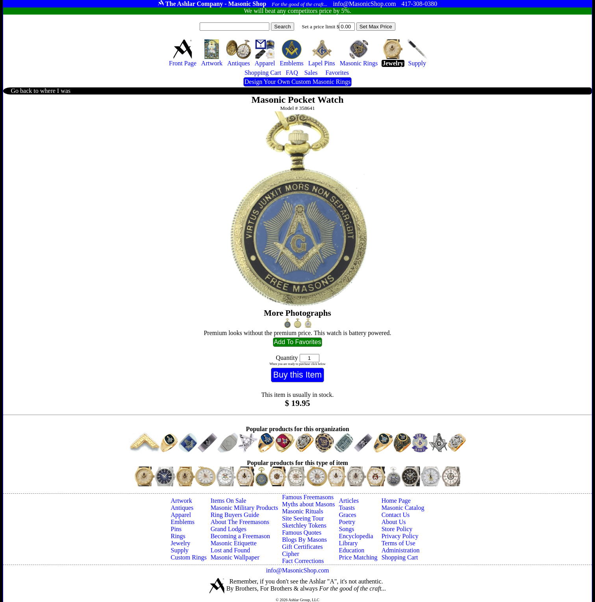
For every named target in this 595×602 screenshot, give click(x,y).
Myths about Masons (308, 504)
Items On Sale (229, 500)
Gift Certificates (302, 546)
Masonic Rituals (302, 511)
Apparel (181, 514)
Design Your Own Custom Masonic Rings (297, 81)
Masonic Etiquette (234, 543)
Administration (401, 550)
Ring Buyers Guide (235, 514)
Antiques (182, 507)
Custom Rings (189, 557)
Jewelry (181, 543)
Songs (346, 529)
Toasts (347, 507)
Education (351, 550)
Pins (176, 529)
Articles (349, 500)
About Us (394, 522)
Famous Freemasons (308, 497)
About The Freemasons (240, 522)
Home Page (396, 500)
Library (348, 543)
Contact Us (396, 514)
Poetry (347, 522)
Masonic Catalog (403, 507)
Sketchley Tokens (304, 525)
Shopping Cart (400, 557)
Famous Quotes (301, 532)
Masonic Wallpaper (235, 557)
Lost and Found (230, 550)
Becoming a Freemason (240, 536)
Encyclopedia (356, 536)
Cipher (290, 553)
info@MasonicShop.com (297, 570)
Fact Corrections (303, 561)
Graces (347, 514)
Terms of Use (398, 543)
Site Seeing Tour (303, 518)
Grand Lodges (229, 529)
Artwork (181, 500)
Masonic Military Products (244, 507)
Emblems (183, 522)
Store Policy (397, 529)
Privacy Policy (400, 536)
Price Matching (358, 557)
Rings (178, 536)
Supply (180, 550)
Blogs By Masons (304, 539)
